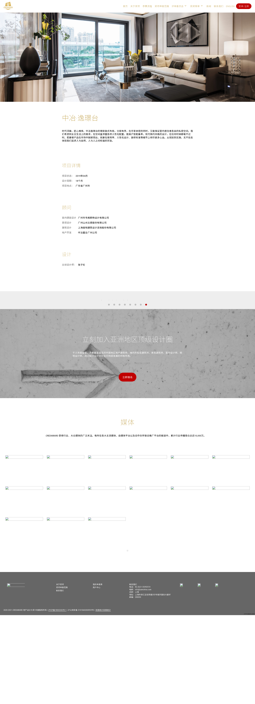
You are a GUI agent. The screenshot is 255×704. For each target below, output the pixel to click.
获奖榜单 (195, 6)
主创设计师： (69, 264)
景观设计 (67, 222)
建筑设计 (67, 227)
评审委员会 (177, 6)
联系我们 (218, 6)
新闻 (208, 6)
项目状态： (68, 176)
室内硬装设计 (69, 217)
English (230, 6)
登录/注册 (244, 6)
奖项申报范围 (162, 6)
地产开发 (67, 232)
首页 (125, 6)
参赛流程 (147, 6)
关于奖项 (135, 6)
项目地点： (68, 185)
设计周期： (68, 181)
